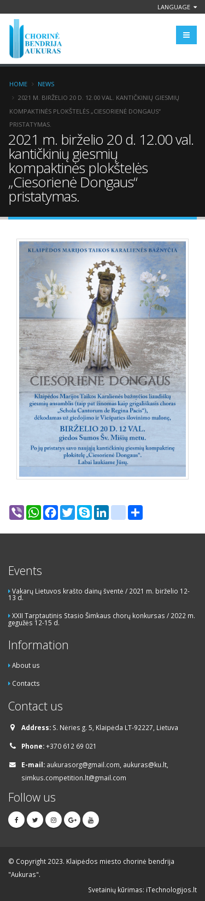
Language (177, 7)
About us (26, 665)
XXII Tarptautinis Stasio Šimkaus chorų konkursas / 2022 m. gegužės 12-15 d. (101, 619)
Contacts (26, 683)
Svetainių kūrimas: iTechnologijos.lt (142, 889)
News (46, 84)
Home (18, 84)
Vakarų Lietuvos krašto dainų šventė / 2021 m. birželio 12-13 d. (99, 594)
